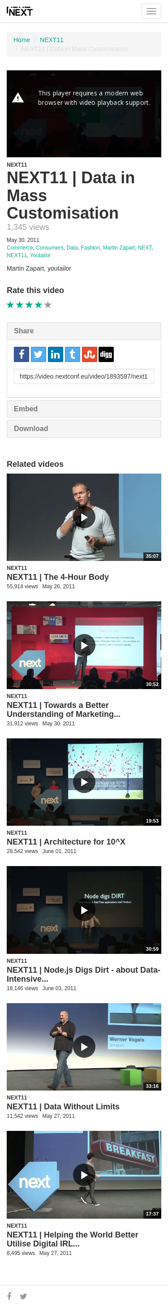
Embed (26, 409)
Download (31, 428)
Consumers (49, 248)
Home (21, 39)
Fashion (90, 248)
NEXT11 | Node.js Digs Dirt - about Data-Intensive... (83, 974)
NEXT (145, 248)
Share (24, 331)
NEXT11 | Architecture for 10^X (66, 841)
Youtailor (40, 255)
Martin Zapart (119, 248)
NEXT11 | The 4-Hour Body (58, 577)
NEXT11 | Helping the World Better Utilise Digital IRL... (72, 1239)
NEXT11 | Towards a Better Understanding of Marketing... (64, 710)
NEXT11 (52, 39)
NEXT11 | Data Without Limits (63, 1106)
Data (72, 248)
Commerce (20, 248)
